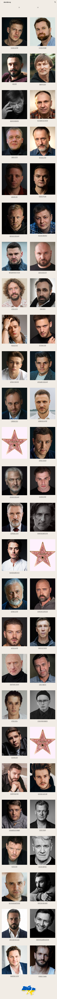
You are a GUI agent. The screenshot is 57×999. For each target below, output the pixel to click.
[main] (14, 48)
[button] (2, 2)
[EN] (19, 7)
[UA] (38, 7)
